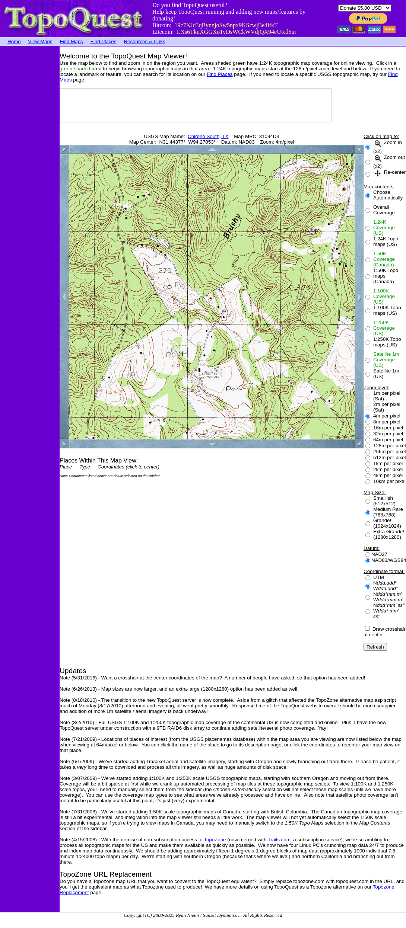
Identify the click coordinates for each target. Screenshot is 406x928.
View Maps (40, 41)
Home (14, 41)
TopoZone (215, 839)
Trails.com (279, 839)
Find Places (104, 41)
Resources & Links (144, 41)
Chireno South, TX (208, 136)
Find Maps (71, 41)
